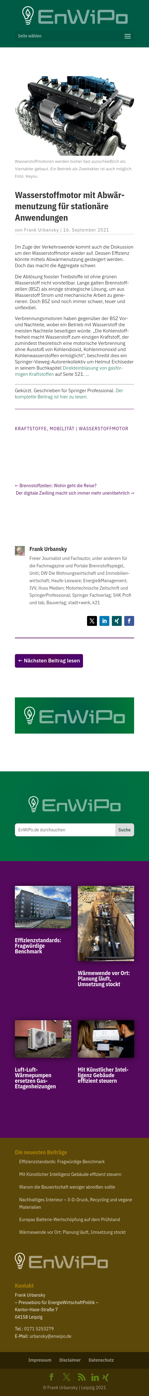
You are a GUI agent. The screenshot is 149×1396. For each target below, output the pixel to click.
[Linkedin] (95, 1377)
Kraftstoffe (31, 428)
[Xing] (106, 1377)
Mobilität (62, 428)
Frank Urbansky (41, 230)
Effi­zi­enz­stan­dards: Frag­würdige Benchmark (38, 946)
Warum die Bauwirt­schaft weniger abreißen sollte (67, 1187)
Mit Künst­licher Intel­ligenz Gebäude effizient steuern (103, 1075)
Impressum (40, 1360)
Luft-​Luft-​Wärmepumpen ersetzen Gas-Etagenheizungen (35, 1078)
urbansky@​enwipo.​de (50, 1336)
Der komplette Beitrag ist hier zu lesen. (69, 393)
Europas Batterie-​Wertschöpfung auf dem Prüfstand (69, 1219)
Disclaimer (70, 1360)
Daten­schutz (101, 1360)
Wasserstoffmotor (104, 428)
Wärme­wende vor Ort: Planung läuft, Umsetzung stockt (104, 978)
